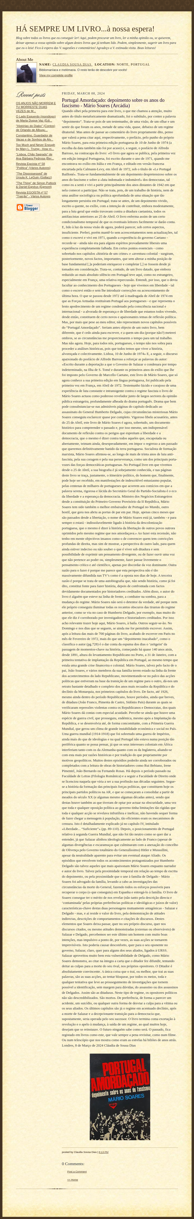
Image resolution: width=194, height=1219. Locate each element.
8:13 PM (104, 1152)
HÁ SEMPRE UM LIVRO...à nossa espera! (85, 28)
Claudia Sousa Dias (73, 64)
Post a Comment (77, 1171)
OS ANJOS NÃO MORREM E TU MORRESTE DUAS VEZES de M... (36, 107)
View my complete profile (56, 75)
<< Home (72, 1179)
